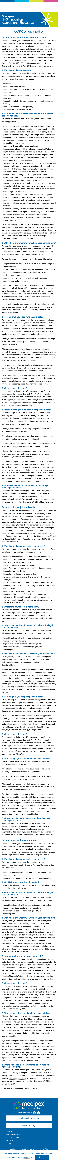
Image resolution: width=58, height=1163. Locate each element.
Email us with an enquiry (29, 1118)
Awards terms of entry (13, 1134)
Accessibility (9, 1140)
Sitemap (8, 1143)
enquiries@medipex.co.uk (40, 49)
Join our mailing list (29, 1125)
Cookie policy (10, 1131)
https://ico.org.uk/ (46, 502)
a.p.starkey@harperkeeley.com (38, 855)
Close (41, 1157)
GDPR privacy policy (12, 1137)
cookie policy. (28, 1157)
